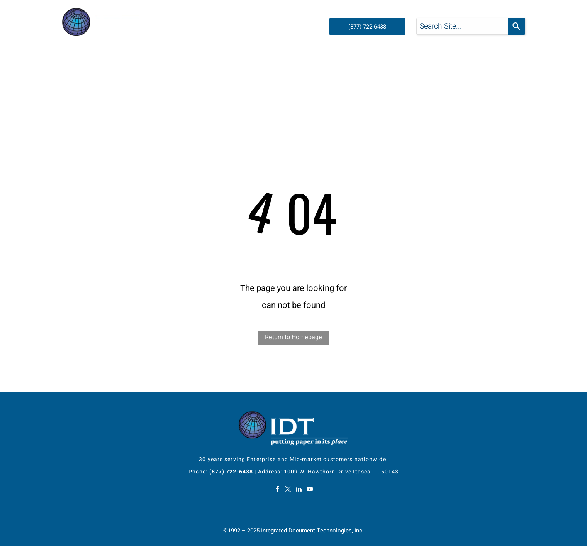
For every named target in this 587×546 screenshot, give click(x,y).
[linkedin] (299, 489)
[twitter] (288, 489)
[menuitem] (126, 64)
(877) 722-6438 (231, 472)
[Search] (516, 26)
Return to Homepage (293, 337)
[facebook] (277, 489)
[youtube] (309, 489)
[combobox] (462, 26)
